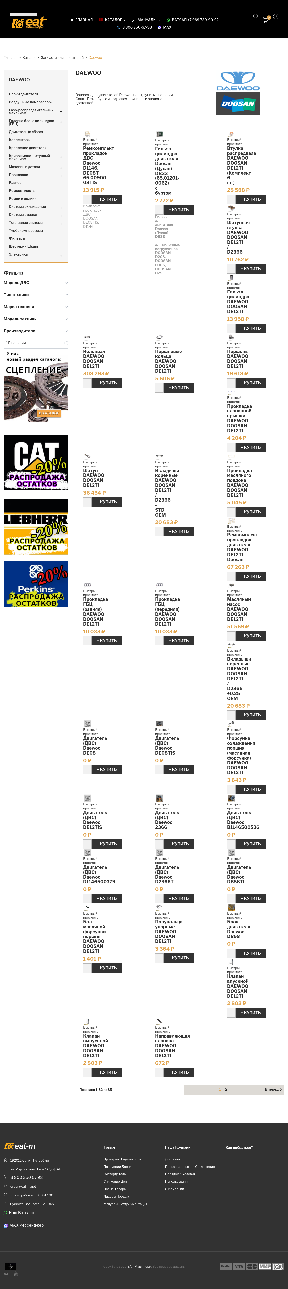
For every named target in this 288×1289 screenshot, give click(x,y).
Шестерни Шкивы (24, 246)
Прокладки (18, 175)
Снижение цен (115, 1181)
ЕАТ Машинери (139, 1266)
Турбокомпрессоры (26, 230)
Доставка (172, 1159)
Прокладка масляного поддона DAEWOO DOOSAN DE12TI (239, 483)
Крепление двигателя (27, 148)
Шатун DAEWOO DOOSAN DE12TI (93, 478)
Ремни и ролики (22, 198)
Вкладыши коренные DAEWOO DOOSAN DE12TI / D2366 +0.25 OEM (239, 678)
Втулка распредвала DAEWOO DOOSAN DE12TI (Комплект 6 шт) (241, 165)
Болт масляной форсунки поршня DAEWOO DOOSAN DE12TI (94, 936)
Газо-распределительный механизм (31, 111)
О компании (174, 1189)
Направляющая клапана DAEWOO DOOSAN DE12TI (172, 1045)
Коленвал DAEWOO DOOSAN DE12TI (94, 359)
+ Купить (107, 199)
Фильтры (17, 238)
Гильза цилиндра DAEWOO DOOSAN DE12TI (238, 301)
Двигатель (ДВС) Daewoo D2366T (167, 874)
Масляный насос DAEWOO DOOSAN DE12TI (239, 609)
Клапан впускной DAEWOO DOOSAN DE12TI (238, 986)
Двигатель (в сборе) (26, 132)
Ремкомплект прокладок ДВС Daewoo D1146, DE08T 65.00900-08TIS (98, 165)
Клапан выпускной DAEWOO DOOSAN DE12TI (95, 1045)
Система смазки (23, 214)
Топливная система (26, 222)
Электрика (18, 254)
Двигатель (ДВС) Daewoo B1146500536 (243, 820)
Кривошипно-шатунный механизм (29, 157)
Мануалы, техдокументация (125, 1204)
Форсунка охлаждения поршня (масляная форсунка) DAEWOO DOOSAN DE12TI (241, 755)
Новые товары (115, 1189)
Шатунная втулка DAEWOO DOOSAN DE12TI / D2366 (238, 237)
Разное (15, 182)
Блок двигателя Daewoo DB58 (238, 929)
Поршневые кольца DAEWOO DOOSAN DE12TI (168, 361)
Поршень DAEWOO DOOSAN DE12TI (237, 359)
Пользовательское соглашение (190, 1167)
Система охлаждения (27, 206)
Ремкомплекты (22, 190)
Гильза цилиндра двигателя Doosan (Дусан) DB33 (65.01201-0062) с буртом (167, 171)
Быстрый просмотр (90, 142)
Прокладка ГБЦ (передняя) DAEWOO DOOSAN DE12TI (167, 612)
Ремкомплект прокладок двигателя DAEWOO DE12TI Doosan (242, 547)
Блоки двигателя (23, 94)
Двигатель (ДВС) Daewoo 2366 (167, 820)
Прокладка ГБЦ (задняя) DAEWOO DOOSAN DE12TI (95, 612)
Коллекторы (19, 140)
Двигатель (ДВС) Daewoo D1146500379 (99, 874)
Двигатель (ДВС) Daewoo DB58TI (239, 874)
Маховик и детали (24, 167)
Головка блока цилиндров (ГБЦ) (31, 122)
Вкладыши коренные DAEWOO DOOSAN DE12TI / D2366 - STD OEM (167, 493)
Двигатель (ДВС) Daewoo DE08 (95, 746)
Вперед (274, 1089)
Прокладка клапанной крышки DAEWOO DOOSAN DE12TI (239, 418)
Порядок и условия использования (180, 1177)
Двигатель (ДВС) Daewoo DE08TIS (167, 746)
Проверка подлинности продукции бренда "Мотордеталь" (122, 1166)
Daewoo (19, 79)
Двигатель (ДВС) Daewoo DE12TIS (95, 820)
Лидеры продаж (116, 1196)
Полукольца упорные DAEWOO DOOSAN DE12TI (168, 931)
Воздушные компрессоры (31, 102)
